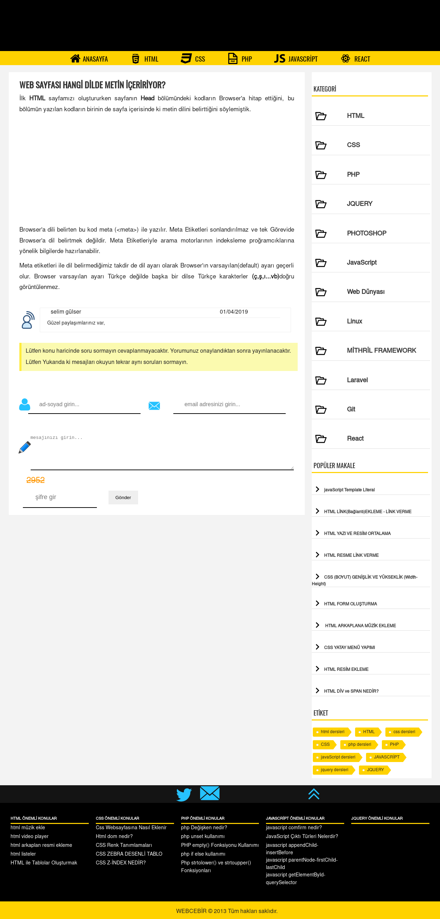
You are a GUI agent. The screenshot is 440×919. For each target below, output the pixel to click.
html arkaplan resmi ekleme (41, 845)
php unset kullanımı (203, 837)
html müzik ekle (28, 828)
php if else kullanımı (203, 854)
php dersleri (359, 745)
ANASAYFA (89, 58)
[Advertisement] (157, 170)
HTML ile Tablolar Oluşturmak (44, 863)
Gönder (123, 497)
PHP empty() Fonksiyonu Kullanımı (220, 845)
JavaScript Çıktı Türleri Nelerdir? (302, 837)
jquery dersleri (334, 770)
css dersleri (404, 732)
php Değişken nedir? (204, 828)
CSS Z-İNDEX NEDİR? (121, 863)
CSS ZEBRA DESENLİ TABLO (129, 854)
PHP (239, 58)
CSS (193, 58)
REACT (355, 58)
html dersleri (333, 732)
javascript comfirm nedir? (294, 828)
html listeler (23, 854)
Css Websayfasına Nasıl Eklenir (131, 828)
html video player (30, 837)
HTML (144, 58)
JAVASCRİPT (296, 58)
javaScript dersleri (338, 757)
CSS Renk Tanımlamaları (124, 845)
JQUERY (375, 770)
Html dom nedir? (114, 837)
